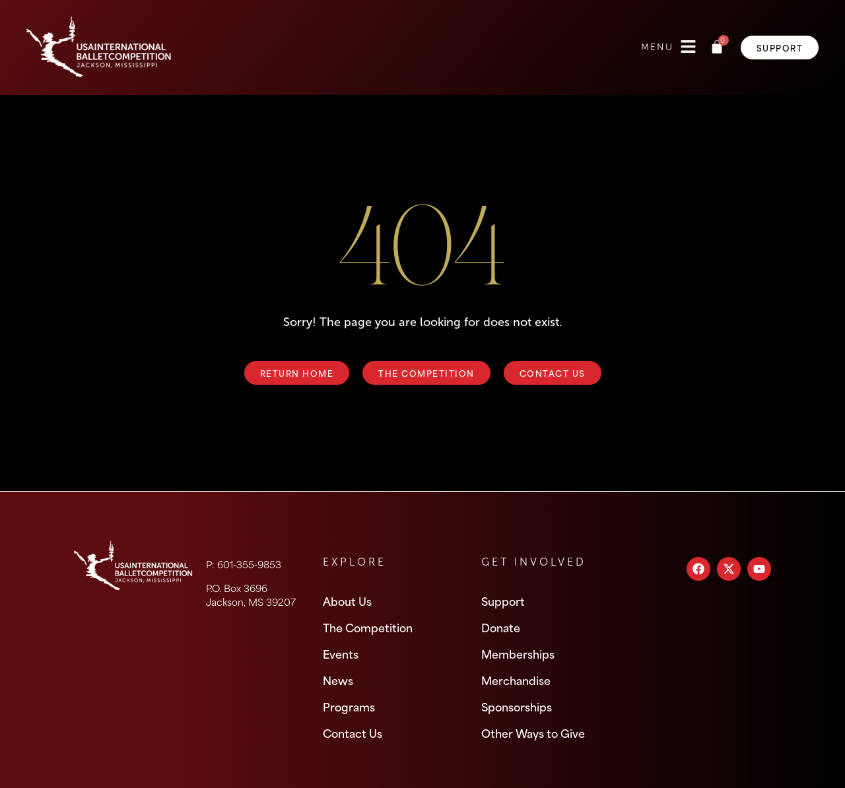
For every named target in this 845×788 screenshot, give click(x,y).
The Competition (368, 627)
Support (503, 600)
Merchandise (516, 679)
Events (340, 653)
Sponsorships (516, 706)
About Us (347, 600)
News (338, 679)
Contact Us (352, 732)
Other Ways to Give (533, 732)
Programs (349, 706)
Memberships (518, 653)
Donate (500, 627)
